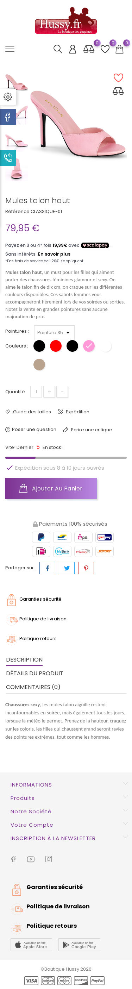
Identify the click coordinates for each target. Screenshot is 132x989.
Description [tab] (24, 660)
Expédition (77, 411)
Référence (17, 211)
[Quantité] (36, 392)
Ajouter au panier (51, 488)
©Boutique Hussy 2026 (66, 969)
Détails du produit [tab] (34, 673)
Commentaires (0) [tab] (33, 687)
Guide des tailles (31, 411)
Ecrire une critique (91, 429)
